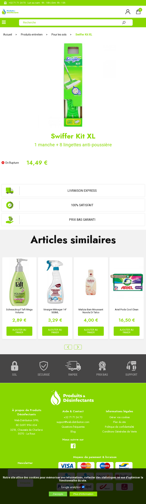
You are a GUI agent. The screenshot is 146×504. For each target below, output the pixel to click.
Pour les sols (59, 34)
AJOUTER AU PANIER (19, 331)
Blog (73, 431)
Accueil (7, 34)
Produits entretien (32, 34)
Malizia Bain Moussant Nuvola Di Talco (91, 311)
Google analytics (71, 487)
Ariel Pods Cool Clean (126, 309)
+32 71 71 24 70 (17, 3)
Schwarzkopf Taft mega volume (19, 311)
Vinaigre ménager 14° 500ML (55, 311)
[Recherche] (71, 22)
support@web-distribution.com (73, 422)
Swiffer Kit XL (83, 34)
